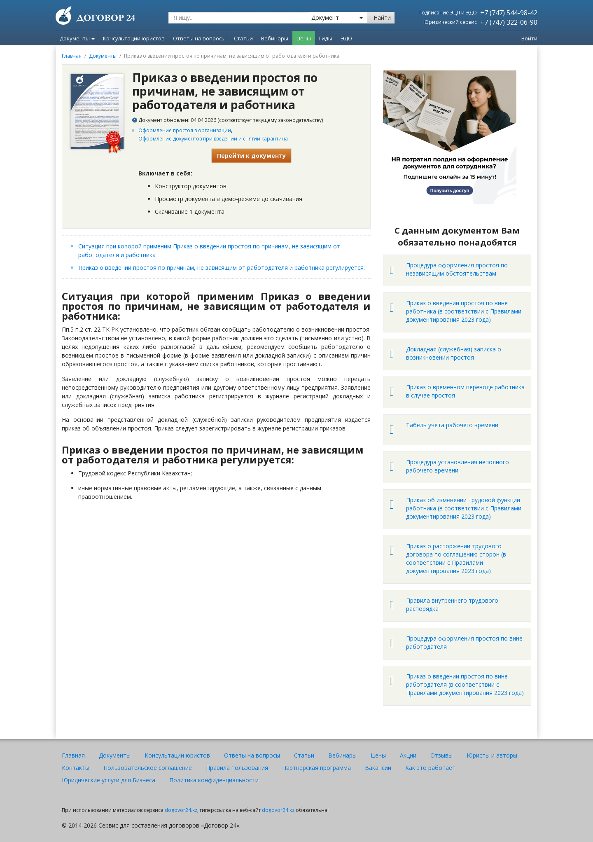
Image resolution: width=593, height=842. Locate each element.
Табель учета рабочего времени (452, 425)
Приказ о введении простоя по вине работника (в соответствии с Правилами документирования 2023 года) (463, 311)
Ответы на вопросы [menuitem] (199, 38)
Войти (529, 38)
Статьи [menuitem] (243, 38)
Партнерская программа (316, 768)
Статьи (304, 755)
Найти (382, 17)
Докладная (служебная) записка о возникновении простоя (453, 353)
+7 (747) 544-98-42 (508, 12)
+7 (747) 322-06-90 (508, 22)
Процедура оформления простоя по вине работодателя (464, 642)
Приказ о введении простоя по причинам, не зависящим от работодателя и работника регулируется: (222, 267)
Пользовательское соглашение (147, 768)
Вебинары (342, 755)
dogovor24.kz (181, 810)
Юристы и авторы (492, 755)
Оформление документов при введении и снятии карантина (213, 138)
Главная (72, 55)
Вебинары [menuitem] (274, 38)
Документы (77, 38)
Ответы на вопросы (252, 755)
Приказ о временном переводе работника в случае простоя (465, 391)
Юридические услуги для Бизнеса (108, 780)
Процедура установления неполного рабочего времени (457, 466)
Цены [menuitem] (303, 38)
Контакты (75, 768)
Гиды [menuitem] (325, 38)
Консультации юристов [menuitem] (134, 38)
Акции (408, 755)
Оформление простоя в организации (184, 130)
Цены (378, 755)
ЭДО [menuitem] (346, 38)
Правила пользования (237, 768)
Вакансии (378, 768)
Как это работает (430, 768)
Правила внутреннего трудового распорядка (452, 604)
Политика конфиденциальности (214, 780)
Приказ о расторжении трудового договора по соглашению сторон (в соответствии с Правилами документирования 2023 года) (456, 558)
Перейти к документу (251, 155)
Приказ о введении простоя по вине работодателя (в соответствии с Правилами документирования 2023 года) (465, 684)
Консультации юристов (177, 755)
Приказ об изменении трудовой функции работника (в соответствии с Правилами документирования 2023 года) (463, 508)
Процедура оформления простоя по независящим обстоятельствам (457, 269)
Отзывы (441, 755)
